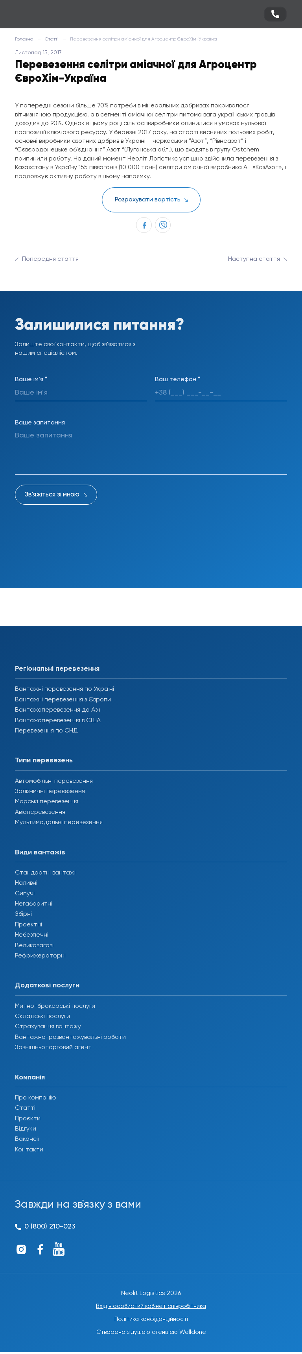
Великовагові (34, 946)
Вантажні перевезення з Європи (63, 700)
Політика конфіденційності (151, 1320)
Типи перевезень (44, 760)
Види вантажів (40, 852)
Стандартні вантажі (45, 873)
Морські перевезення (46, 802)
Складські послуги (42, 1016)
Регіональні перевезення (57, 668)
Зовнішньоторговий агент (53, 1047)
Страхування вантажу (48, 1027)
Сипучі (25, 894)
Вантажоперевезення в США (58, 721)
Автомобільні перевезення (54, 781)
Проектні (28, 925)
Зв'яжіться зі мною (52, 494)
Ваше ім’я (31, 379)
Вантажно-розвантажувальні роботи (70, 1037)
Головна (24, 39)
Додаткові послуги (47, 985)
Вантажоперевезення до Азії (57, 710)
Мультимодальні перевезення (59, 822)
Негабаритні (33, 904)
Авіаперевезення (40, 812)
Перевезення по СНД (46, 731)
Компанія (30, 1077)
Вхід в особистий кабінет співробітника (151, 1307)
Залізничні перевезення (50, 791)
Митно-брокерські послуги (55, 1006)
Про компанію (35, 1098)
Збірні (23, 914)
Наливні (26, 883)
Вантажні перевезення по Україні (64, 689)
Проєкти (28, 1119)
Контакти (29, 1150)
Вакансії (27, 1139)
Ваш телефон (177, 379)
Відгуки (25, 1129)
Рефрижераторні (40, 956)
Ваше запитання (40, 423)
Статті (52, 39)
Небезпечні (31, 935)
